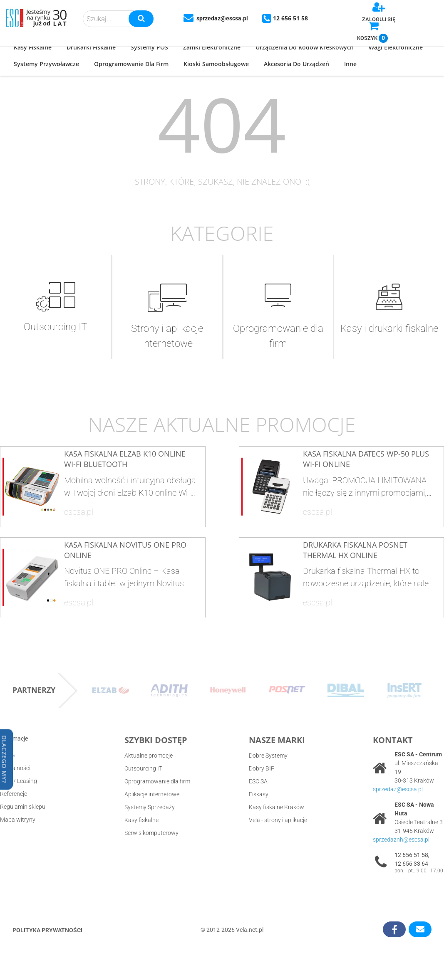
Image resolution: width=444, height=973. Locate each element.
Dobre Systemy (268, 755)
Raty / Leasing (18, 781)
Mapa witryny (17, 819)
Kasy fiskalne (141, 820)
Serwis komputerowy (151, 833)
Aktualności (15, 768)
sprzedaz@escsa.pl (398, 789)
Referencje (13, 793)
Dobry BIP (262, 768)
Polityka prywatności (47, 930)
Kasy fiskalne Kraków (276, 807)
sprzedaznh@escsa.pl (401, 839)
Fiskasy (258, 794)
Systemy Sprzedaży (149, 807)
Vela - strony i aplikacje (278, 820)
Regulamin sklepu (22, 806)
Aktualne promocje (148, 755)
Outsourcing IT (143, 768)
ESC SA (258, 781)
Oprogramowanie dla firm (157, 781)
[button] (32, 48)
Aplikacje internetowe (151, 794)
